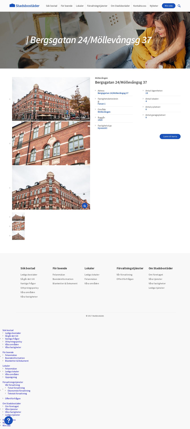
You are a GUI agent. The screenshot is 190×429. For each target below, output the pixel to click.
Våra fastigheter (29, 296)
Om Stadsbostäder (120, 5)
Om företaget (156, 274)
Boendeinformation (63, 279)
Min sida (169, 5)
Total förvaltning (16, 387)
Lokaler (80, 5)
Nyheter (154, 5)
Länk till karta (170, 136)
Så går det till (28, 279)
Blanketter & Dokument (65, 283)
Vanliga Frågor (28, 283)
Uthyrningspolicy (29, 288)
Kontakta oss (139, 5)
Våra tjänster (155, 279)
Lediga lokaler (92, 274)
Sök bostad (51, 5)
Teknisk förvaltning (17, 393)
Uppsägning (11, 377)
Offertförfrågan (125, 279)
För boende (66, 5)
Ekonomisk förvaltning (19, 390)
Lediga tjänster (157, 288)
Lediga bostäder (29, 274)
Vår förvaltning (125, 274)
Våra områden (28, 292)
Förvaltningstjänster (97, 5)
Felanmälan (59, 274)
